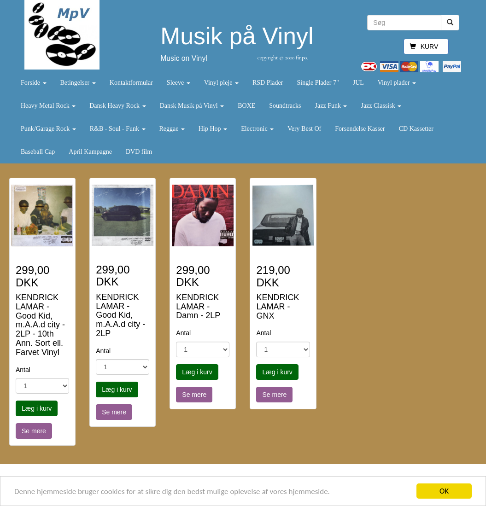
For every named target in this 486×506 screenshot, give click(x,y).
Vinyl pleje (221, 82)
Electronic (257, 128)
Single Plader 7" (318, 82)
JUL (358, 82)
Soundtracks (285, 105)
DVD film (139, 151)
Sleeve (178, 82)
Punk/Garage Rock (48, 128)
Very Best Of (304, 128)
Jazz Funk (331, 105)
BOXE (246, 105)
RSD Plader (267, 82)
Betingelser (78, 82)
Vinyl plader (397, 82)
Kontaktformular (131, 82)
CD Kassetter (416, 128)
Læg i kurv (37, 408)
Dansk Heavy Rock (117, 105)
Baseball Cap (38, 151)
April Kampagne (90, 151)
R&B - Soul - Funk (118, 128)
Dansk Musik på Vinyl (192, 105)
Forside (34, 82)
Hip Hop (213, 128)
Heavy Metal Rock (48, 105)
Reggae (172, 128)
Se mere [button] (34, 431)
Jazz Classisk (381, 105)
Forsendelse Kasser (360, 128)
